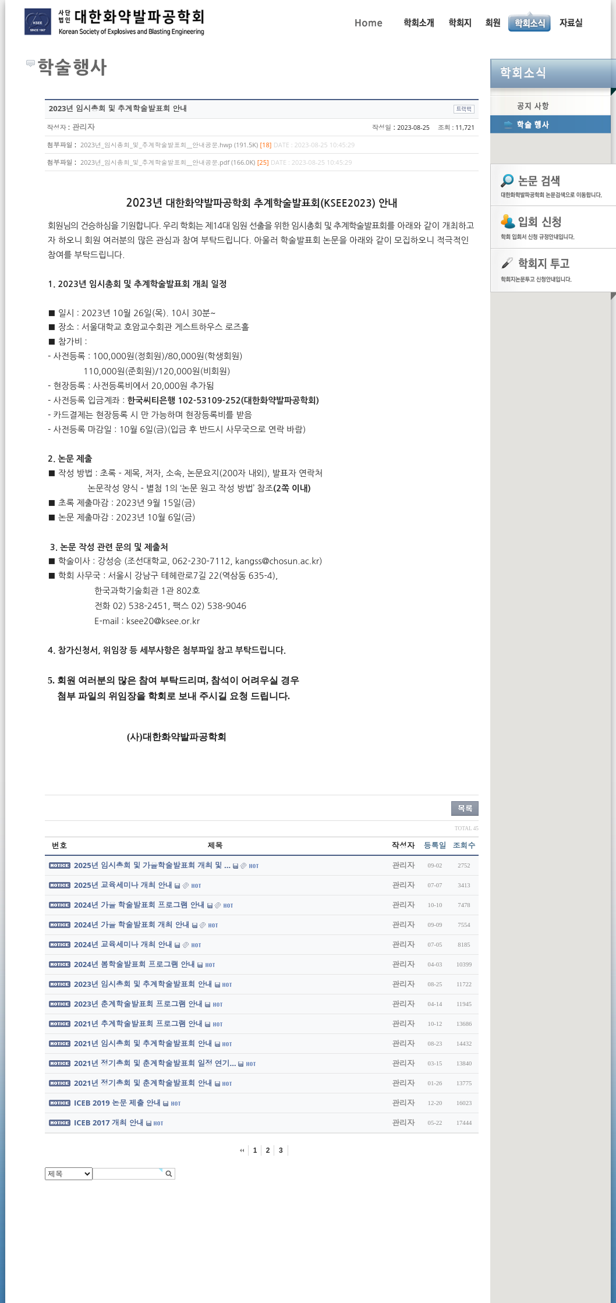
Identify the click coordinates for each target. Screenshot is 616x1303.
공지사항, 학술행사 (530, 21)
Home (367, 21)
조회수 (464, 845)
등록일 (435, 845)
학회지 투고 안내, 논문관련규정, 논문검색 (459, 21)
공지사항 (550, 105)
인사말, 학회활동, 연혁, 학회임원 (418, 21)
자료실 (571, 21)
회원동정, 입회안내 (493, 21)
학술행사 (550, 124)
